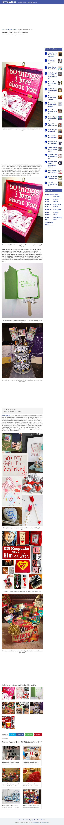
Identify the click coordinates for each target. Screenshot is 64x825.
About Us (43, 819)
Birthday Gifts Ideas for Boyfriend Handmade (34, 805)
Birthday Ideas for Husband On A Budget (52, 104)
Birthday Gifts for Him (8, 35)
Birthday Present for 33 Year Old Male (52, 83)
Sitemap (20, 819)
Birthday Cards (22, 2)
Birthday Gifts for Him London (10, 805)
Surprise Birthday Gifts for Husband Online (52, 149)
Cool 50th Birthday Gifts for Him (52, 184)
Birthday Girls (48, 209)
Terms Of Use (37, 819)
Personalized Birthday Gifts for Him (52, 111)
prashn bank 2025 (45, 822)
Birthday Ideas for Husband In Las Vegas (33, 784)
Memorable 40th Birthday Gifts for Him (12, 784)
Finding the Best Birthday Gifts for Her (52, 156)
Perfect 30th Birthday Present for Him (32, 762)
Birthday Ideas (57, 209)
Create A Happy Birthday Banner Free (52, 118)
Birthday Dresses (32, 2)
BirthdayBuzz (9, 1)
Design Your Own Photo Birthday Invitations (52, 54)
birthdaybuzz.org (6, 415)
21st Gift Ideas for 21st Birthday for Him (52, 90)
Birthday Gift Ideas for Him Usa (51, 61)
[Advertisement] (32, 17)
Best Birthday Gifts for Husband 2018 (12, 762)
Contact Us (25, 819)
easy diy (6, 738)
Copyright (31, 819)
